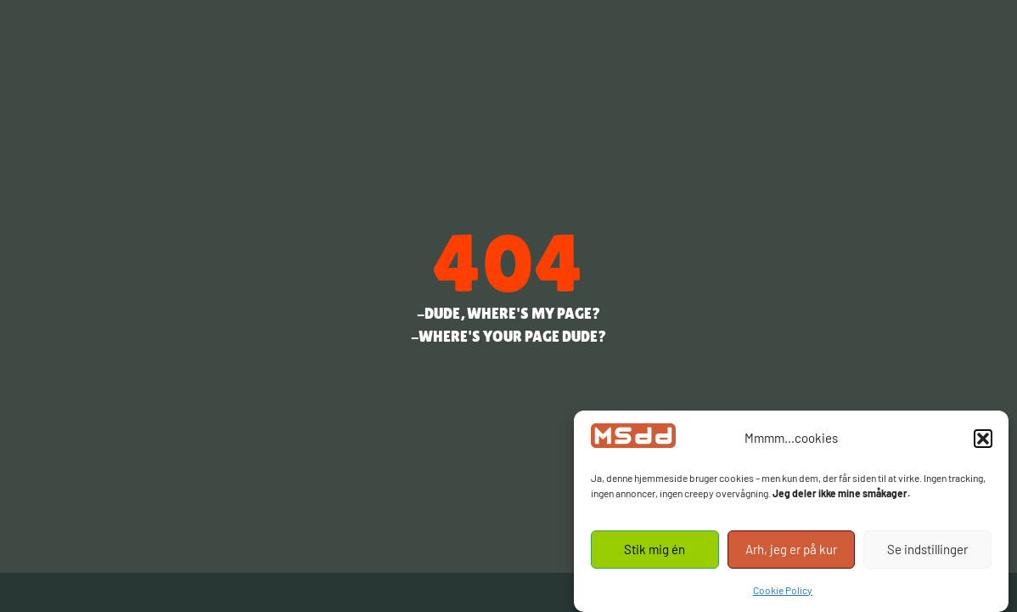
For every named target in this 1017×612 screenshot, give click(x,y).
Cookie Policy (782, 590)
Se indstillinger (927, 549)
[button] (983, 438)
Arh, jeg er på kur (791, 549)
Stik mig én (654, 549)
